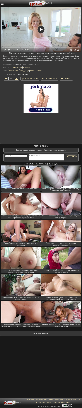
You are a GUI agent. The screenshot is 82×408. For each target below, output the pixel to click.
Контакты (30, 399)
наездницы (24, 71)
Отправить (72, 156)
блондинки (17, 68)
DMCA (48, 402)
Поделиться (51, 79)
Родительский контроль (61, 402)
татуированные (36, 71)
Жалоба (68, 79)
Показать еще (40, 333)
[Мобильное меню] (2, 3)
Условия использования (44, 399)
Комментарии (31, 79)
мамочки (26, 68)
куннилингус (14, 71)
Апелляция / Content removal (65, 399)
